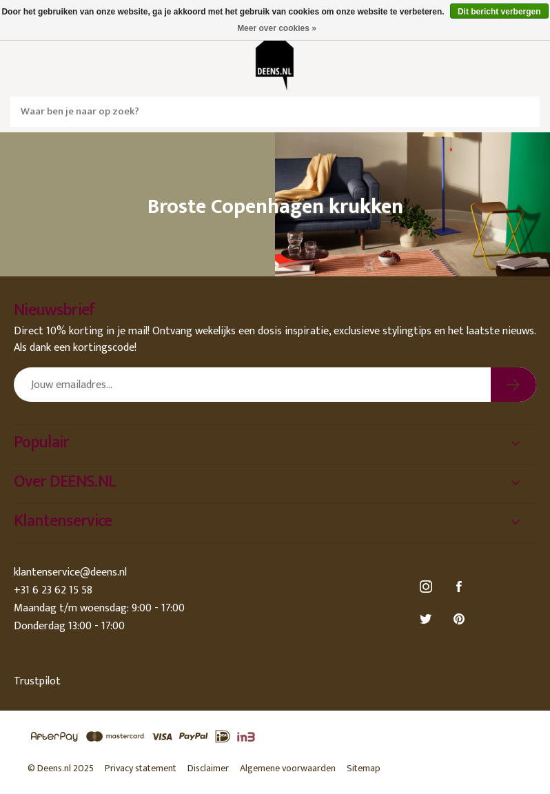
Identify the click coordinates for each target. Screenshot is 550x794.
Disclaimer (208, 768)
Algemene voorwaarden (288, 768)
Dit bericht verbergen (499, 12)
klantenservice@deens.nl (70, 572)
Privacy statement (140, 768)
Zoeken (524, 111)
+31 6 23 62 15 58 (53, 590)
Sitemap (363, 768)
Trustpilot (37, 681)
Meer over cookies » (276, 28)
